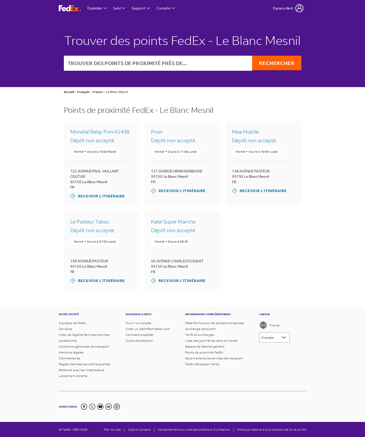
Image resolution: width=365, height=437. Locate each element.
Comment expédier (140, 335)
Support (141, 8)
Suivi (119, 8)
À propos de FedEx (72, 323)
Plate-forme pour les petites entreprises (214, 323)
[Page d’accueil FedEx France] (70, 8)
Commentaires (69, 358)
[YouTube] (100, 407)
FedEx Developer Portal (202, 364)
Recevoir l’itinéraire (97, 196)
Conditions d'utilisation (213, 429)
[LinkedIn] (108, 407)
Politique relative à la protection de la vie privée (272, 429)
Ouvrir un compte (138, 323)
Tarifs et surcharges (199, 335)
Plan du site (112, 429)
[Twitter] (92, 407)
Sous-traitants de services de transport (214, 358)
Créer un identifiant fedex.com (148, 329)
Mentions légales (71, 352)
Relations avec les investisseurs (81, 370)
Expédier (97, 8)
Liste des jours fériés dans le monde (211, 340)
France (269, 325)
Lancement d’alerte (73, 376)
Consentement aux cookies (177, 429)
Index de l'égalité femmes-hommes (84, 335)
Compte (165, 8)
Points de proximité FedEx (204, 352)
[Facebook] (84, 407)
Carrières (65, 329)
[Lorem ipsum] (274, 337)
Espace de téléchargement (205, 346)
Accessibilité (68, 340)
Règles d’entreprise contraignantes (84, 364)
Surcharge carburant (200, 329)
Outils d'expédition (139, 340)
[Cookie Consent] (139, 429)
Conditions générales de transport (84, 346)
